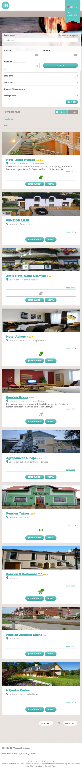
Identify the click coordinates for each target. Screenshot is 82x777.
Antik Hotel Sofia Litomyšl (26, 276)
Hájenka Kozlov (18, 690)
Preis (6, 125)
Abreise (46, 50)
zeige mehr (71, 171)
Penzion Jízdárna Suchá (24, 634)
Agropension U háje (21, 458)
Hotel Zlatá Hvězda (20, 159)
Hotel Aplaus (16, 336)
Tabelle (62, 112)
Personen (8, 61)
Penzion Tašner (17, 513)
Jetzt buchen (34, 184)
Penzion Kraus (17, 397)
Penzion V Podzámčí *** (24, 574)
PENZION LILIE (17, 220)
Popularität (8, 119)
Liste (74, 112)
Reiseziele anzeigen (68, 35)
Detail (50, 184)
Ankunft (8, 50)
